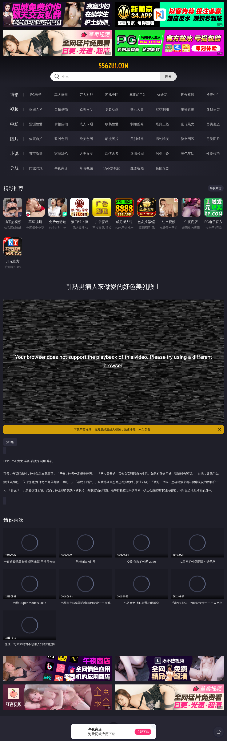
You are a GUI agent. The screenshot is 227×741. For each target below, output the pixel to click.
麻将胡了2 (137, 94)
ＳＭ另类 (213, 109)
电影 (14, 124)
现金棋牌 (187, 94)
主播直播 (187, 109)
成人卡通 (86, 124)
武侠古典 (112, 153)
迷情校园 (137, 153)
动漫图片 (112, 138)
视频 (14, 109)
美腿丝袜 (137, 138)
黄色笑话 (187, 153)
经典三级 (162, 124)
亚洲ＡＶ (36, 109)
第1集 (10, 442)
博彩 (14, 94)
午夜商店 (61, 168)
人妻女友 (86, 153)
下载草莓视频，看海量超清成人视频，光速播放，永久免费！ (148, 429)
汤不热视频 (111, 168)
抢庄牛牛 (213, 94)
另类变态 (213, 124)
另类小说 (162, 153)
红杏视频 (137, 168)
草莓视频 (86, 168)
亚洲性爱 (36, 124)
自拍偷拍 (61, 109)
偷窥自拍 (36, 138)
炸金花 (162, 94)
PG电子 (35, 94)
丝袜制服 (162, 109)
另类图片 (213, 138)
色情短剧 (162, 168)
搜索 (168, 76)
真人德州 (61, 94)
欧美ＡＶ (86, 109)
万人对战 (86, 94)
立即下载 (143, 732)
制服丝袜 (137, 124)
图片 (14, 138)
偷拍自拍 (61, 124)
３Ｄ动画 (112, 109)
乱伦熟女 (187, 124)
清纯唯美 (162, 138)
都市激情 (36, 153)
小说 (14, 153)
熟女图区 (187, 138)
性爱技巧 (213, 153)
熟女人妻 (137, 109)
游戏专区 (112, 94)
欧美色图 (86, 138)
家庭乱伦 (61, 153)
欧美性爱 (112, 124)
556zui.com (113, 66)
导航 (14, 168)
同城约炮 (36, 168)
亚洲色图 (61, 138)
